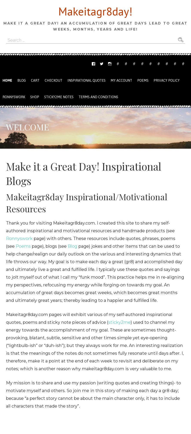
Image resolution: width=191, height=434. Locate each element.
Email (126, 63)
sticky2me (119, 322)
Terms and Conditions (175, 63)
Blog (21, 80)
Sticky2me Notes (58, 97)
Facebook (93, 63)
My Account (166, 63)
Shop (142, 63)
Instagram (109, 63)
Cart (150, 63)
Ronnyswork (134, 63)
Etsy (118, 63)
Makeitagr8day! (95, 11)
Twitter (101, 63)
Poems (142, 80)
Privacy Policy (183, 63)
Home (7, 80)
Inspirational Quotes (86, 80)
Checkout (158, 63)
